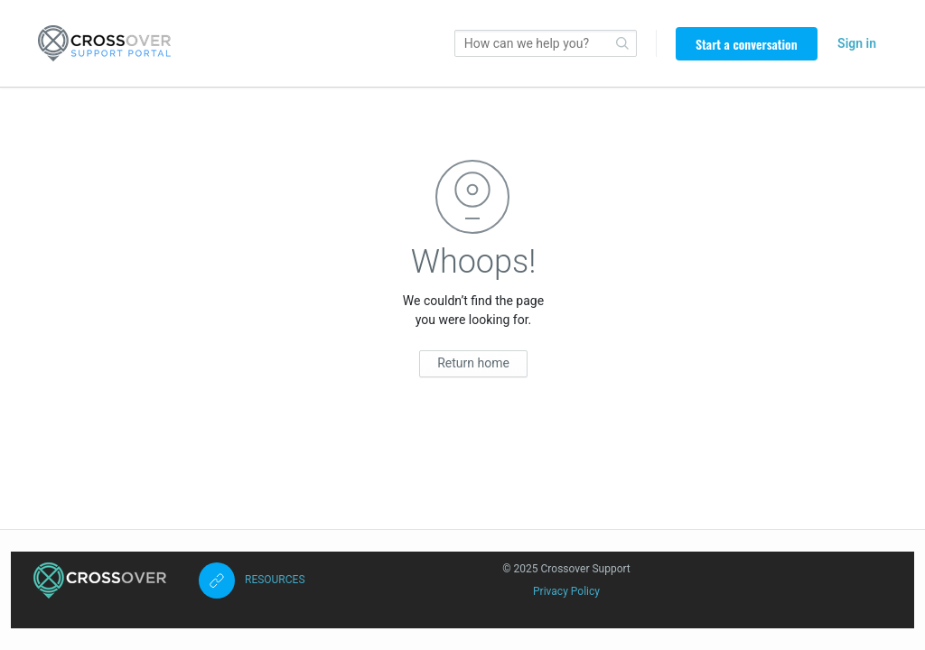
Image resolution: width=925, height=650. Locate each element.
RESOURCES (275, 579)
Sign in (856, 43)
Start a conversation (747, 43)
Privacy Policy (566, 591)
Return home (473, 363)
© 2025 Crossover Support (566, 568)
